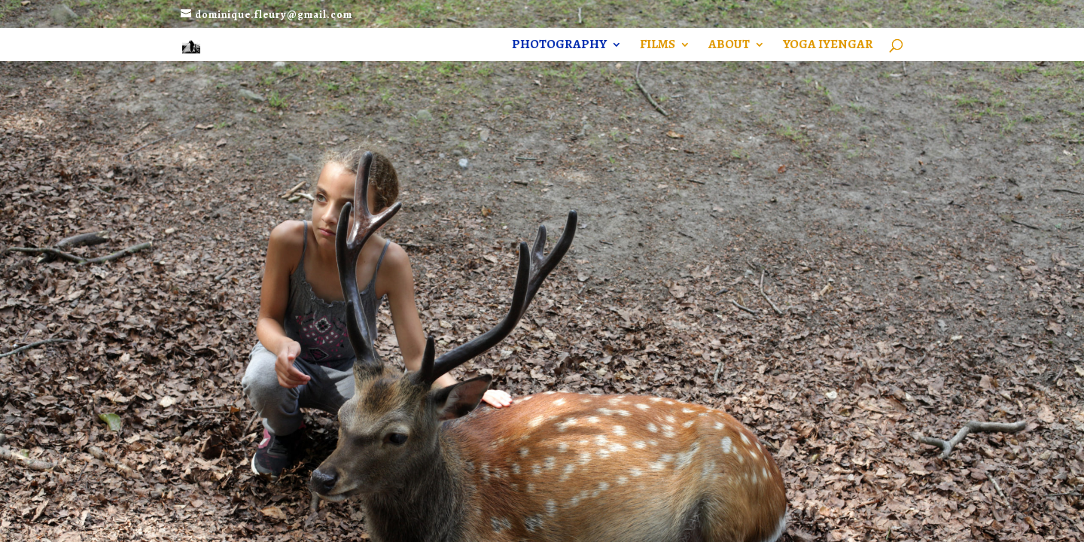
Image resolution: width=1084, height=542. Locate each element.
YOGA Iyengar (828, 46)
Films (657, 46)
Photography (559, 46)
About (729, 46)
